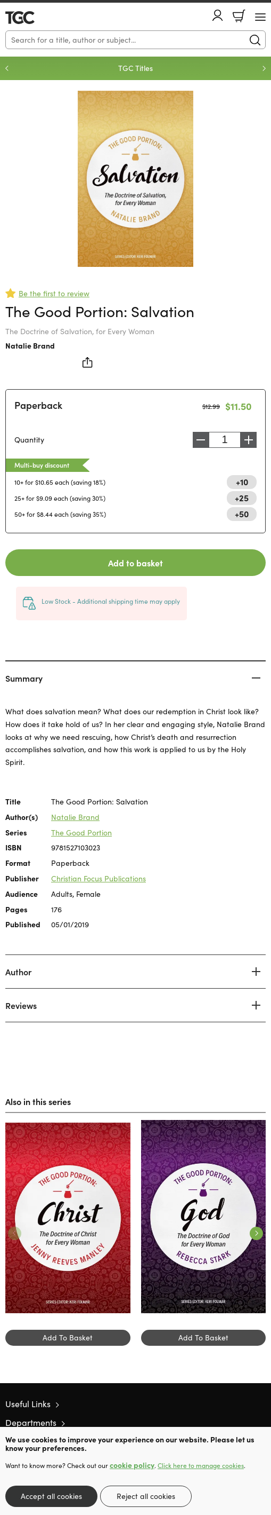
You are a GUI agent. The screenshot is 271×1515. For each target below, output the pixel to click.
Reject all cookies (146, 1496)
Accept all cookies (51, 1496)
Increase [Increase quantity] (249, 440)
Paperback (38, 405)
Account (217, 15)
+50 (242, 513)
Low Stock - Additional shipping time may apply (111, 601)
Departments (30, 1422)
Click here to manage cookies (201, 1465)
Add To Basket (68, 1337)
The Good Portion (81, 832)
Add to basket (135, 563)
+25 (242, 497)
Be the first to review (54, 293)
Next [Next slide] (264, 68)
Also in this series (38, 1101)
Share (88, 362)
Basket (239, 16)
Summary (24, 678)
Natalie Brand (30, 345)
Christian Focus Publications (98, 878)
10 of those (36, 17)
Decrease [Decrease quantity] (201, 440)
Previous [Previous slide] (7, 68)
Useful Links (28, 1403)
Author (18, 971)
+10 (242, 481)
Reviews (21, 1005)
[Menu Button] (260, 17)
